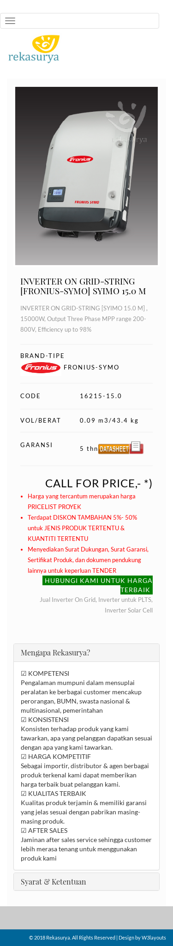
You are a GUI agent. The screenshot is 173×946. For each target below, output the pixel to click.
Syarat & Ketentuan (53, 881)
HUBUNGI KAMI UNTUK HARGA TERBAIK (99, 585)
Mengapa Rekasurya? (55, 652)
